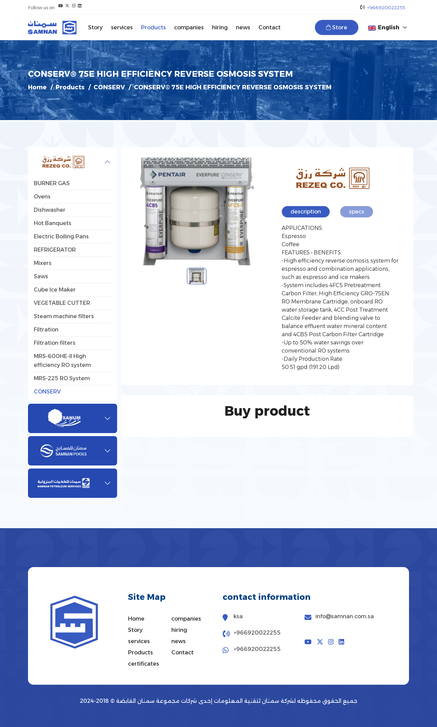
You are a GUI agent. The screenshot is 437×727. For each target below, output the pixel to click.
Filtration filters (54, 343)
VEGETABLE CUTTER (62, 303)
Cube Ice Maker (55, 289)
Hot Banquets (52, 223)
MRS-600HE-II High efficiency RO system (62, 360)
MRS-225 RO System (62, 378)
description (306, 211)
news (243, 27)
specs (357, 211)
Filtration (46, 329)
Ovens (42, 196)
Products (153, 27)
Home (37, 87)
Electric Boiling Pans (61, 236)
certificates (143, 664)
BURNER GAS (52, 183)
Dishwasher (50, 210)
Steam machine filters (64, 316)
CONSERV (111, 87)
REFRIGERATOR (55, 250)
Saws (41, 276)
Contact (269, 27)
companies (189, 27)
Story (95, 27)
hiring (220, 27)
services (122, 27)
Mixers (43, 263)
